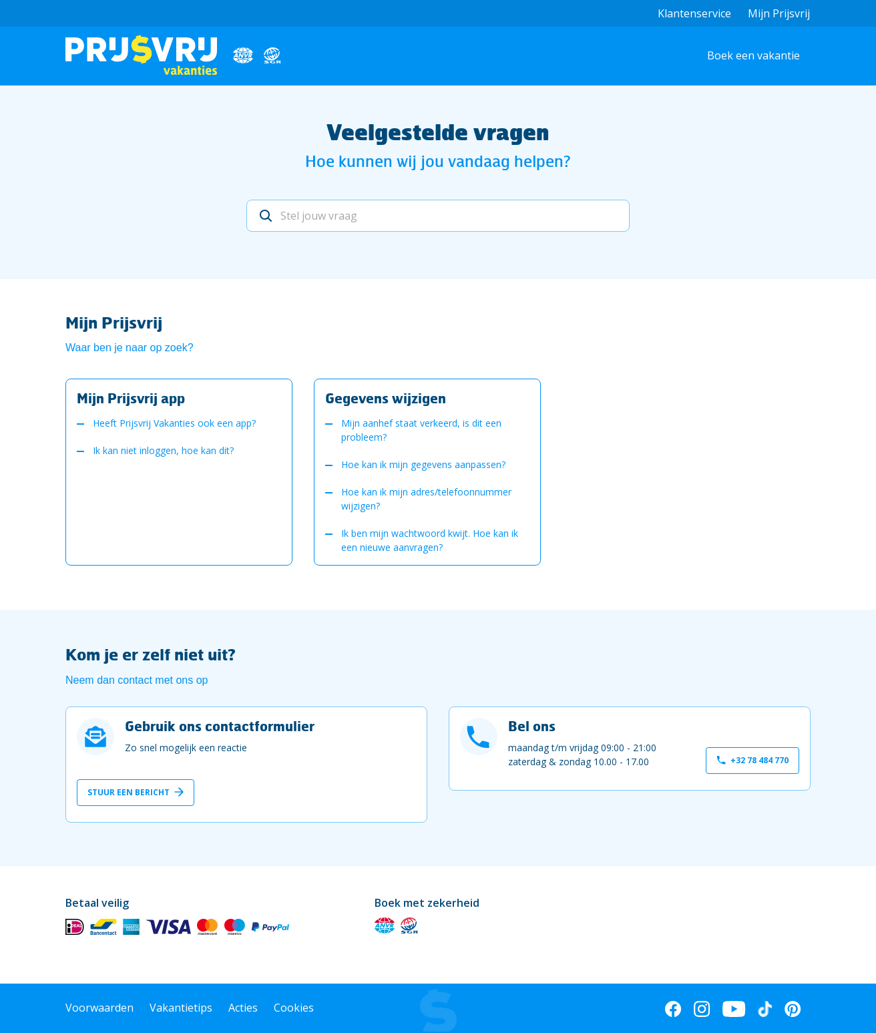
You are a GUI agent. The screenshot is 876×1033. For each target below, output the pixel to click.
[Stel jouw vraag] (438, 216)
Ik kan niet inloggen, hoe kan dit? (163, 450)
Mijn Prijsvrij (779, 13)
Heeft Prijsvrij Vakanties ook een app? (174, 423)
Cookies (294, 1007)
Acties (243, 1007)
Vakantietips (181, 1007)
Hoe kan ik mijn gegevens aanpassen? (423, 464)
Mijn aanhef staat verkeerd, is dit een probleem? (421, 430)
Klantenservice (694, 13)
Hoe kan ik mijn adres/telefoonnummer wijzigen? (426, 498)
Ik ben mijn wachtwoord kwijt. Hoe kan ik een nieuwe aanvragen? (429, 540)
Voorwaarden (99, 1007)
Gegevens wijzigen (385, 398)
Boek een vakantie (753, 55)
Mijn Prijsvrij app (131, 398)
